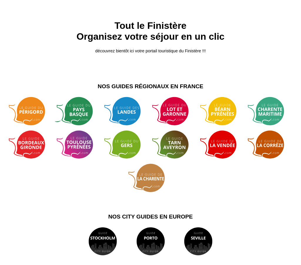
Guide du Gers (126, 144)
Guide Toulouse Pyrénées (79, 144)
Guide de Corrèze (270, 144)
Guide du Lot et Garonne (174, 111)
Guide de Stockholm (103, 241)
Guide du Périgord (31, 111)
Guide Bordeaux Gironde (31, 144)
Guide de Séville (198, 241)
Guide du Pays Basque (79, 111)
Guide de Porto (151, 241)
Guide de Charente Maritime (270, 111)
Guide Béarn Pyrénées (222, 111)
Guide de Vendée (222, 144)
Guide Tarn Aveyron (174, 144)
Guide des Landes (126, 111)
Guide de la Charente (151, 178)
